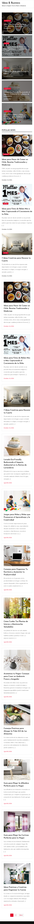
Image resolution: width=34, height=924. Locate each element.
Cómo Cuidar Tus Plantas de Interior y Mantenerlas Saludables (16, 624)
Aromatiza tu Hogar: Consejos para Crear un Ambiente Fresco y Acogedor (16, 676)
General (7, 20)
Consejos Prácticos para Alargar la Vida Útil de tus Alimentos (15, 731)
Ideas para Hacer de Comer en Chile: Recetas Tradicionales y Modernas (15, 26)
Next (21, 915)
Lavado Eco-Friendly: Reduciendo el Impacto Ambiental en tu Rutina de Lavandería (17, 94)
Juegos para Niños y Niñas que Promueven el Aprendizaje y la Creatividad (15, 117)
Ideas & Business (11, 3)
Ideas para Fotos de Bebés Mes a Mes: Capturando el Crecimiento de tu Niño (16, 49)
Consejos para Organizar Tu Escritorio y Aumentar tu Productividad (16, 572)
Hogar (6, 43)
